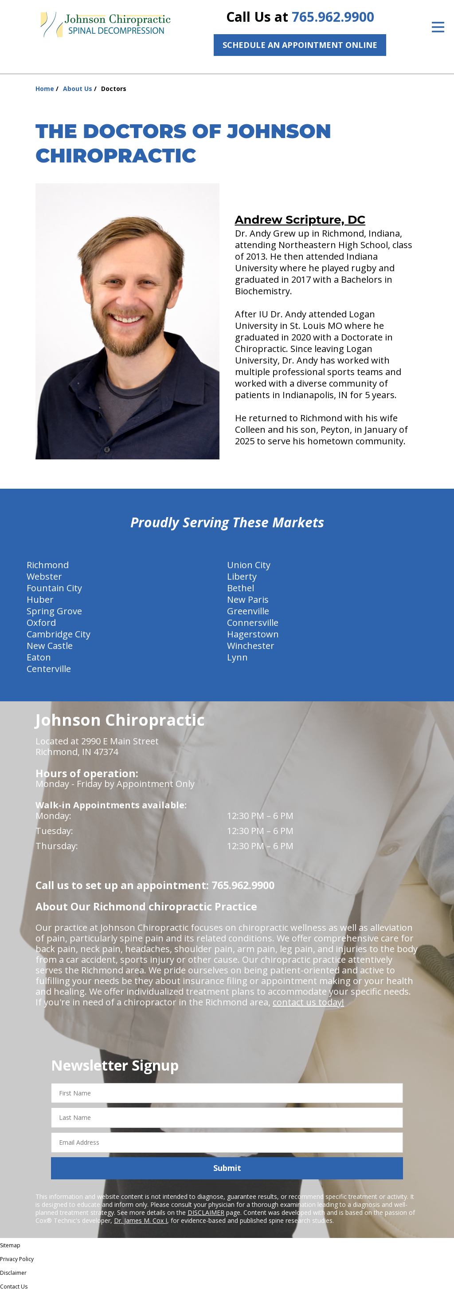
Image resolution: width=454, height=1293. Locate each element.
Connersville (252, 623)
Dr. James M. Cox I (140, 1220)
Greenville (248, 611)
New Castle (50, 646)
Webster (44, 576)
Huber (40, 599)
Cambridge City (58, 634)
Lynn (237, 657)
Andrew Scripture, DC (300, 220)
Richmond (48, 565)
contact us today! (308, 1002)
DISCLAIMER (206, 1212)
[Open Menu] (438, 27)
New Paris (248, 599)
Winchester (250, 646)
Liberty (242, 576)
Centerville (49, 669)
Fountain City (54, 588)
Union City (248, 565)
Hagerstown (253, 634)
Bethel (240, 588)
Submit (227, 1168)
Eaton (39, 657)
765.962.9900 (333, 17)
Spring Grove (54, 611)
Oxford (41, 623)
